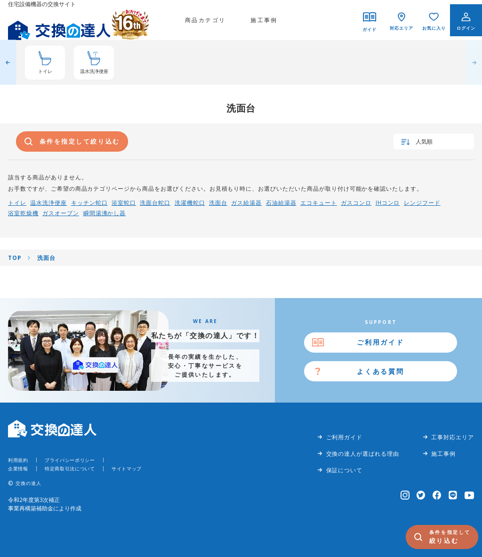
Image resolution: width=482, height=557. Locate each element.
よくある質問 (380, 371)
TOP (14, 257)
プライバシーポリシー (70, 460)
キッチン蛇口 (89, 202)
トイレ (17, 202)
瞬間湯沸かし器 (104, 213)
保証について (344, 470)
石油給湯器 (281, 202)
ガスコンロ (356, 202)
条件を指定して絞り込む (80, 141)
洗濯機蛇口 (190, 202)
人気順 (424, 141)
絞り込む (451, 536)
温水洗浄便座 (48, 202)
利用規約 (18, 460)
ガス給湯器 (246, 202)
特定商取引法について (70, 468)
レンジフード (422, 202)
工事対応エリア (452, 437)
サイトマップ (127, 468)
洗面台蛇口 (155, 202)
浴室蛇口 (124, 202)
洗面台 (218, 202)
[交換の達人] (78, 20)
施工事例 (264, 20)
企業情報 (18, 468)
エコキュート (318, 202)
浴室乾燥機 (23, 213)
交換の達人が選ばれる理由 (362, 453)
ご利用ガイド (380, 342)
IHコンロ (388, 202)
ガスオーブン (60, 213)
